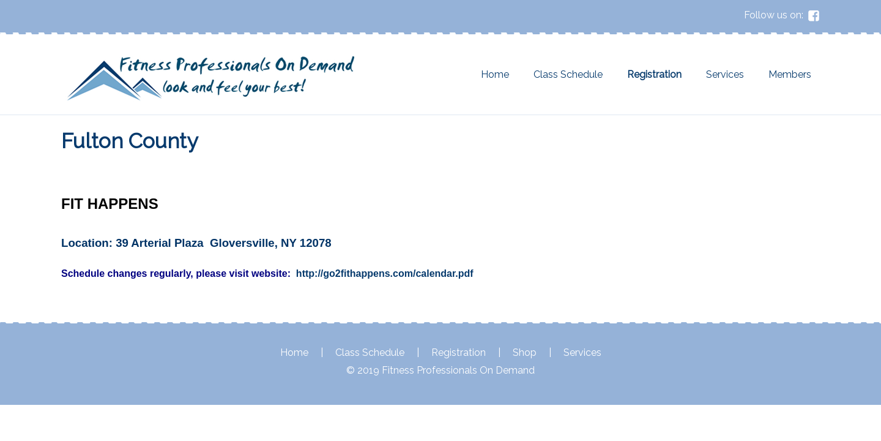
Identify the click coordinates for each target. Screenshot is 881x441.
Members (789, 74)
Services (725, 74)
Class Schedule (568, 74)
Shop (525, 352)
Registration (654, 74)
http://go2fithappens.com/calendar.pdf (385, 273)
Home (495, 74)
